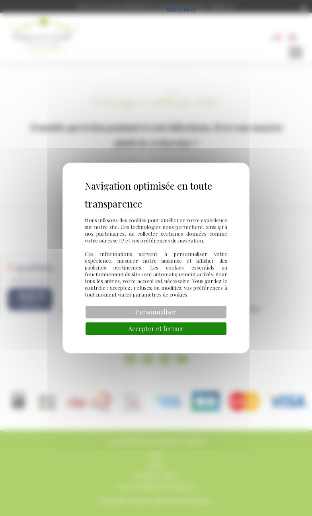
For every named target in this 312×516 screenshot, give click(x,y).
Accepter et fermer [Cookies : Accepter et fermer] (156, 328)
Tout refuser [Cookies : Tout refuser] (181, 9)
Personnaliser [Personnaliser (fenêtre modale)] (156, 312)
